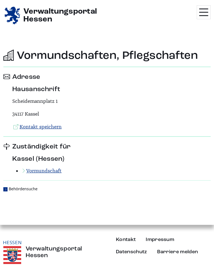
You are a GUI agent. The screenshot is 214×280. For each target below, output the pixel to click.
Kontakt (126, 239)
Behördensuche (23, 188)
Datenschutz (131, 251)
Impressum (160, 239)
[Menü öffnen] (204, 12)
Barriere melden (177, 251)
